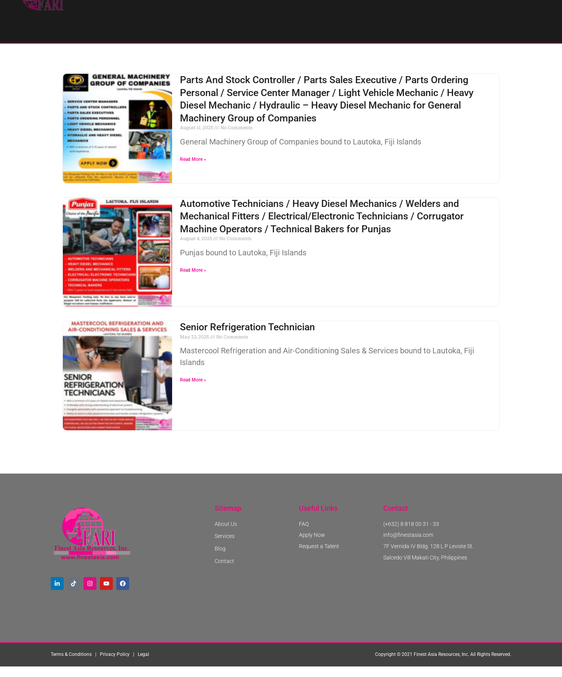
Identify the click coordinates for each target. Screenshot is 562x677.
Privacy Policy (115, 666)
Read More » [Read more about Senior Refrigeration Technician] (193, 391)
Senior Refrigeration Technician (247, 338)
